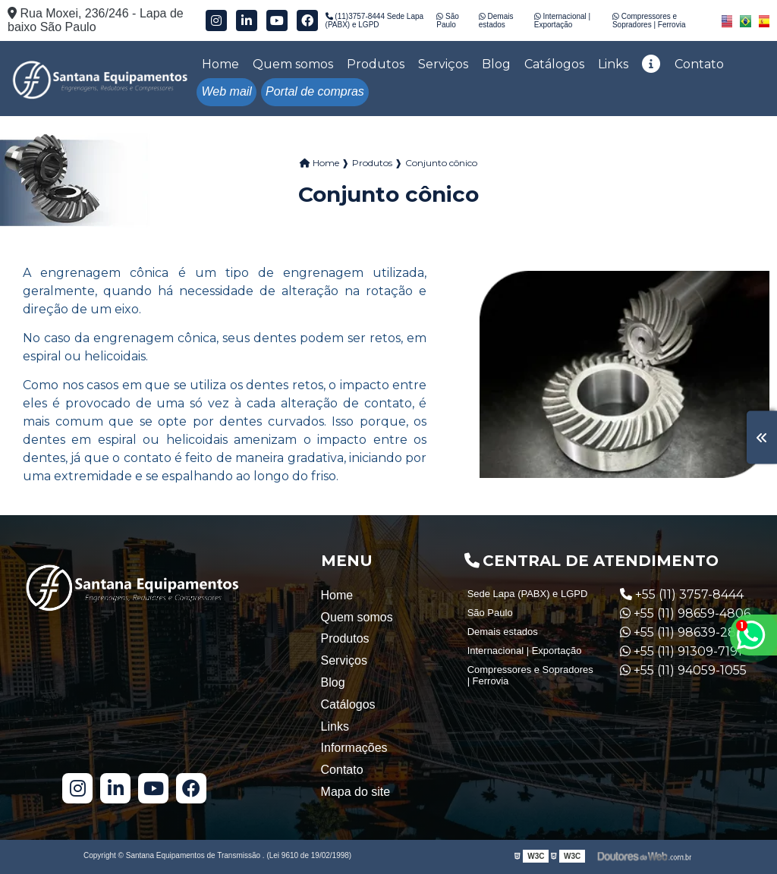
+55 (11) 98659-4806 (685, 613)
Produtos (375, 64)
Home (220, 64)
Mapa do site (356, 791)
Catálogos (554, 64)
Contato (699, 64)
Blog (496, 64)
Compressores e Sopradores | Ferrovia (649, 20)
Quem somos (293, 64)
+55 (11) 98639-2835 (685, 632)
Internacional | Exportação (562, 20)
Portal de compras (315, 91)
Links (613, 64)
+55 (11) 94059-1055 (683, 670)
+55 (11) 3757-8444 (682, 594)
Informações (354, 747)
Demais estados (496, 20)
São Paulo (447, 20)
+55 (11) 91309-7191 (681, 651)
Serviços (443, 64)
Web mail (227, 91)
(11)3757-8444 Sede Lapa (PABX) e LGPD (375, 20)
